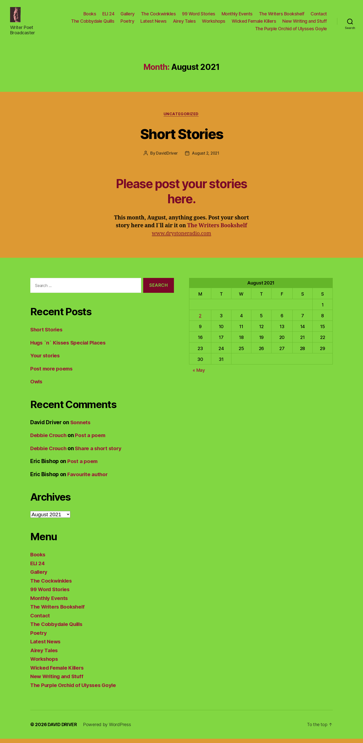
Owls (36, 386)
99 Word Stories (198, 15)
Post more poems (52, 372)
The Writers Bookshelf (282, 15)
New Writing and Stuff (304, 23)
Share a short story (100, 452)
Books (89, 15)
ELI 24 (108, 15)
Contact (319, 15)
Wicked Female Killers (254, 23)
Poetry (127, 23)
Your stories (45, 360)
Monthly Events (237, 15)
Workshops (213, 23)
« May (199, 374)
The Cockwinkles (158, 15)
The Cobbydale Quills (92, 23)
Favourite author (88, 478)
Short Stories (181, 137)
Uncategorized (181, 118)
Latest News (153, 23)
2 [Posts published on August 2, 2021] (200, 320)
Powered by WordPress (108, 728)
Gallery (127, 15)
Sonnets (80, 426)
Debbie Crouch (49, 439)
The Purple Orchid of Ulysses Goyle (291, 30)
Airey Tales (184, 23)
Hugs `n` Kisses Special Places (69, 347)
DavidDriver (166, 157)
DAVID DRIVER (63, 728)
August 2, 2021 (206, 157)
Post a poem (91, 439)
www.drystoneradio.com (181, 237)
